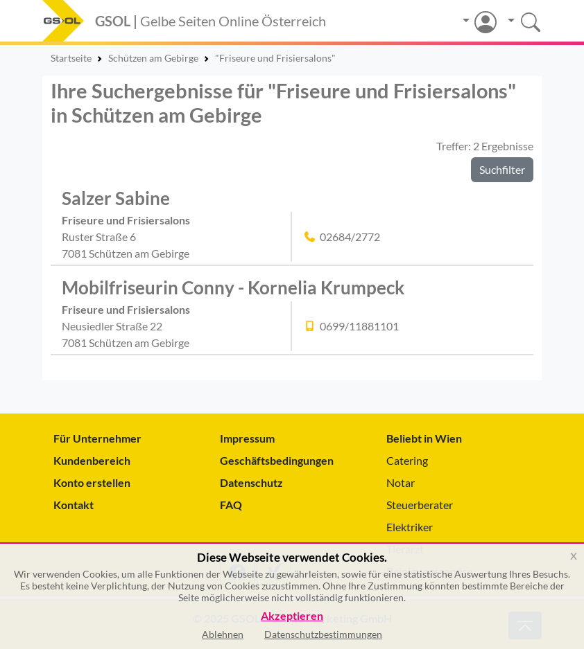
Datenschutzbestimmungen (323, 634)
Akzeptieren (292, 616)
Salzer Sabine (116, 198)
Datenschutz (251, 482)
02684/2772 (350, 236)
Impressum (247, 438)
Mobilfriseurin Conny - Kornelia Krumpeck (233, 287)
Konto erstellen (91, 482)
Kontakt (73, 504)
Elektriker (409, 526)
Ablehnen (222, 634)
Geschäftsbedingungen (277, 460)
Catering (407, 460)
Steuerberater (419, 504)
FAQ (231, 504)
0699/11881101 (359, 325)
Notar (400, 482)
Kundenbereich (91, 460)
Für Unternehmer (97, 438)
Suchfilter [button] (502, 169)
